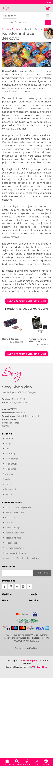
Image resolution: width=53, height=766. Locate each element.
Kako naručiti (11, 464)
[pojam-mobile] (23, 22)
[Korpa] (48, 8)
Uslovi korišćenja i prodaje (18, 507)
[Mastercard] (23, 613)
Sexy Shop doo (17, 387)
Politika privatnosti (14, 512)
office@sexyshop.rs (18, 402)
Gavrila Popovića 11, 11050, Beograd (19, 392)
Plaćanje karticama (14, 533)
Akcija (8, 444)
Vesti (7, 479)
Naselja (15, 29)
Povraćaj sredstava (14, 548)
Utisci (8, 484)
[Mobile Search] (48, 22)
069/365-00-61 (18, 399)
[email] (19, 573)
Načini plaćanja (12, 528)
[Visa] (33, 613)
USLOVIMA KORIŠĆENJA (26, 641)
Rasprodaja (10, 454)
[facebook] (4, 586)
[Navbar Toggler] (48, 15)
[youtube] (17, 586)
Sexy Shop (42, 667)
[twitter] (29, 586)
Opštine (7, 594)
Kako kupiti (10, 518)
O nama (9, 474)
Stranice (33, 600)
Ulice (5, 600)
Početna (5, 29)
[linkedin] (23, 586)
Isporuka (9, 523)
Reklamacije (11, 543)
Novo (7, 449)
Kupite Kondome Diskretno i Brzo (26, 301)
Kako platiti (10, 469)
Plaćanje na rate (13, 538)
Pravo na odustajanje (15, 553)
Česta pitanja (11, 459)
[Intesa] (26, 620)
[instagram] (10, 586)
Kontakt (9, 494)
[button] (7, 761)
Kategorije (9, 15)
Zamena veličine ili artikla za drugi (22, 558)
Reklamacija (11, 489)
